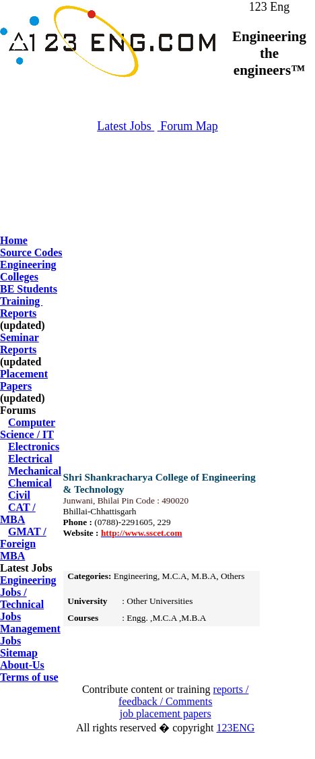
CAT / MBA (18, 513)
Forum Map (188, 126)
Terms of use (29, 677)
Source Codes (31, 252)
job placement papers (165, 713)
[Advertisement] (157, 202)
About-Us (22, 665)
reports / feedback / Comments (183, 695)
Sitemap (19, 653)
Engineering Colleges (28, 270)
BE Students (28, 289)
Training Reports (21, 307)
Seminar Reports (19, 343)
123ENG (235, 727)
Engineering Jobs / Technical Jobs (28, 598)
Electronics (33, 446)
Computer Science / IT (27, 428)
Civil (19, 495)
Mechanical (34, 471)
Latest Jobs (125, 126)
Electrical (30, 458)
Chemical (30, 483)
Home (14, 240)
